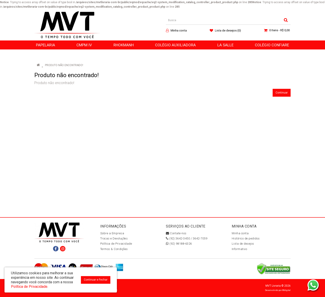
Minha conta (240, 233)
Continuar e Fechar (95, 279)
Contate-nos (176, 233)
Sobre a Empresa (112, 233)
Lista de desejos (243, 243)
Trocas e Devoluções (114, 238)
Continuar (282, 92)
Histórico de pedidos (246, 238)
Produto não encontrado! (64, 65)
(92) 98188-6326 (179, 243)
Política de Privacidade (116, 243)
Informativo (239, 249)
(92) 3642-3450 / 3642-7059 (186, 238)
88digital (286, 290)
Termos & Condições (114, 249)
